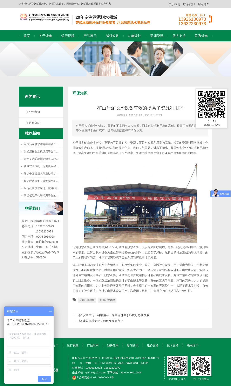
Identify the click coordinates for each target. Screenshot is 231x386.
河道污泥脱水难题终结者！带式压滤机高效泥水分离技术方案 (42, 144)
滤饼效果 (112, 36)
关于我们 (174, 4)
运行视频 (67, 36)
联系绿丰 (201, 36)
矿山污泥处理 (107, 300)
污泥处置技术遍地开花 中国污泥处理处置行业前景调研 (42, 188)
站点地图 (203, 4)
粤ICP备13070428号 (147, 358)
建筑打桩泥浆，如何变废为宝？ (103, 321)
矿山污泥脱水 (87, 300)
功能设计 (134, 36)
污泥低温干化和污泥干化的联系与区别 (42, 195)
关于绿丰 (45, 36)
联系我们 (189, 4)
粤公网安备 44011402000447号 (93, 377)
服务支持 (179, 36)
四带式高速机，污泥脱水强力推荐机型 (42, 166)
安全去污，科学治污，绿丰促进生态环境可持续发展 (116, 315)
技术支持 (172, 345)
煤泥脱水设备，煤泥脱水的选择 (42, 180)
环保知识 (35, 122)
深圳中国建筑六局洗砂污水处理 (42, 173)
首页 (26, 36)
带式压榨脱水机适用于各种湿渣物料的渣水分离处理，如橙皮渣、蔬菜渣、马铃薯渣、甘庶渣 (42, 151)
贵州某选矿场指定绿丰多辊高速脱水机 (42, 158)
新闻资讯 (156, 36)
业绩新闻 (35, 112)
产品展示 (90, 36)
